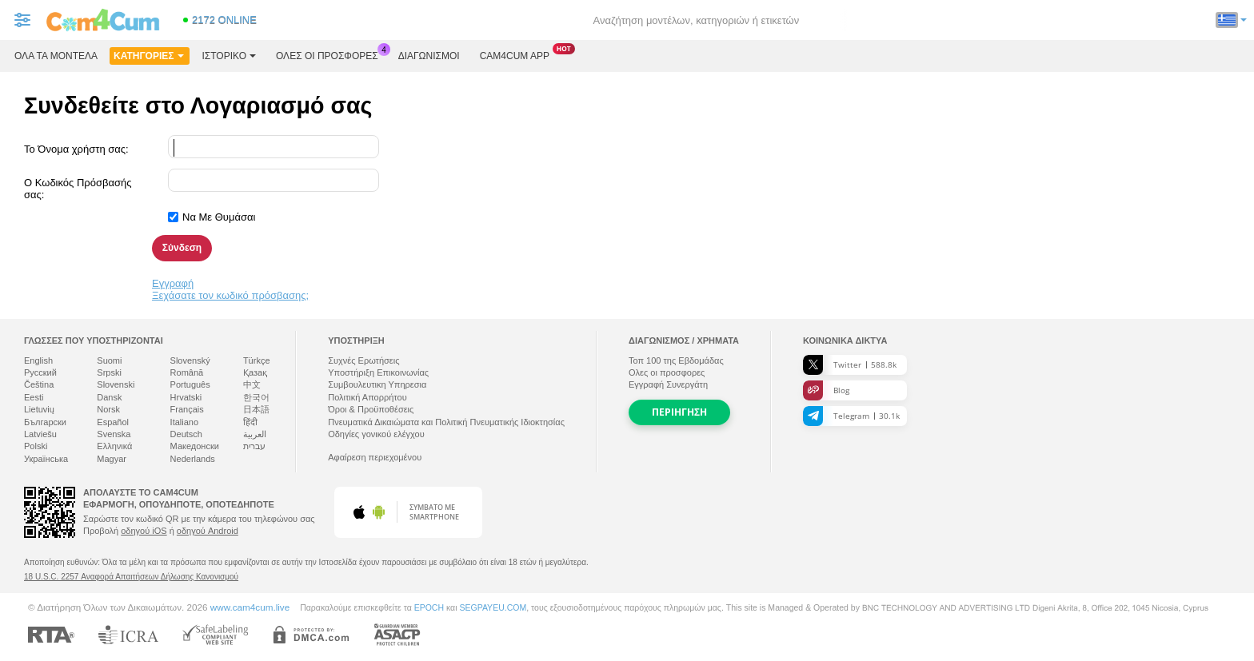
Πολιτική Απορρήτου (367, 397)
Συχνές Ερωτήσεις (363, 360)
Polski (35, 446)
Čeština (39, 384)
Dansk (109, 397)
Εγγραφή (173, 283)
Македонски (194, 446)
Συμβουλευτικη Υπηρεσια (377, 384)
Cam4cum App (518, 54)
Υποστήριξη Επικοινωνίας (378, 372)
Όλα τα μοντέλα (56, 56)
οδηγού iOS (143, 531)
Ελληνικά (114, 446)
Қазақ (255, 372)
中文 (252, 384)
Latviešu (40, 434)
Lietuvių (39, 409)
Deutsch (186, 434)
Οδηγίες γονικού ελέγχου (376, 434)
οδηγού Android (207, 531)
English (38, 360)
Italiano (184, 422)
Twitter (850, 365)
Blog (826, 390)
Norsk (108, 409)
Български (45, 422)
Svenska (113, 434)
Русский (40, 372)
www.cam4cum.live (250, 607)
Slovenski (115, 384)
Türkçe (256, 360)
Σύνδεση (182, 247)
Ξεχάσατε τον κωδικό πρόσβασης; (230, 295)
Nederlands (192, 459)
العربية (254, 434)
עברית (254, 446)
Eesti (33, 397)
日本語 (256, 409)
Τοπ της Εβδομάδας (676, 360)
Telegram (851, 416)
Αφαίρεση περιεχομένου (374, 457)
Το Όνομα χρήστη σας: (76, 149)
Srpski (109, 372)
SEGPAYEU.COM (492, 607)
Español (113, 422)
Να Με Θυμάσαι (218, 217)
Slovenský (190, 360)
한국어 (256, 397)
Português (190, 384)
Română (187, 372)
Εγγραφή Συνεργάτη (668, 384)
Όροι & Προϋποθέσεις (370, 409)
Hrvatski (186, 397)
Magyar (111, 459)
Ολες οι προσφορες (331, 54)
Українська (46, 459)
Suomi (109, 360)
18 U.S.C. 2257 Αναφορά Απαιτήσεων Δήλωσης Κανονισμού (131, 576)
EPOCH (429, 607)
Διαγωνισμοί (429, 56)
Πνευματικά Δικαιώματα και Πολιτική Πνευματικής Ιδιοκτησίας (446, 422)
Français (187, 409)
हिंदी (250, 422)
